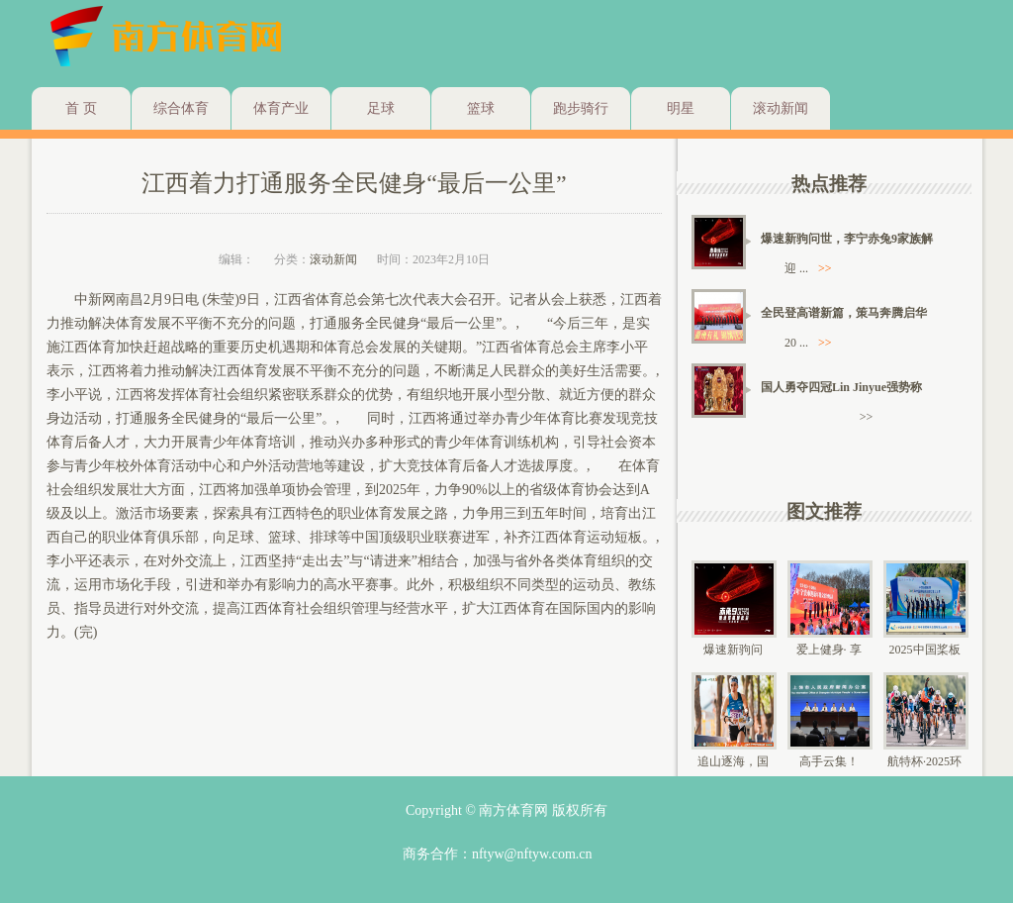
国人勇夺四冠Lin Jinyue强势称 (841, 387)
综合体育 (181, 108)
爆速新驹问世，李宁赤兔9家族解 (847, 239)
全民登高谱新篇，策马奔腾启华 (844, 313)
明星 (680, 108)
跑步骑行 (580, 108)
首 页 (81, 108)
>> (825, 268)
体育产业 (281, 108)
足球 (381, 108)
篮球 (481, 108)
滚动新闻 (780, 108)
